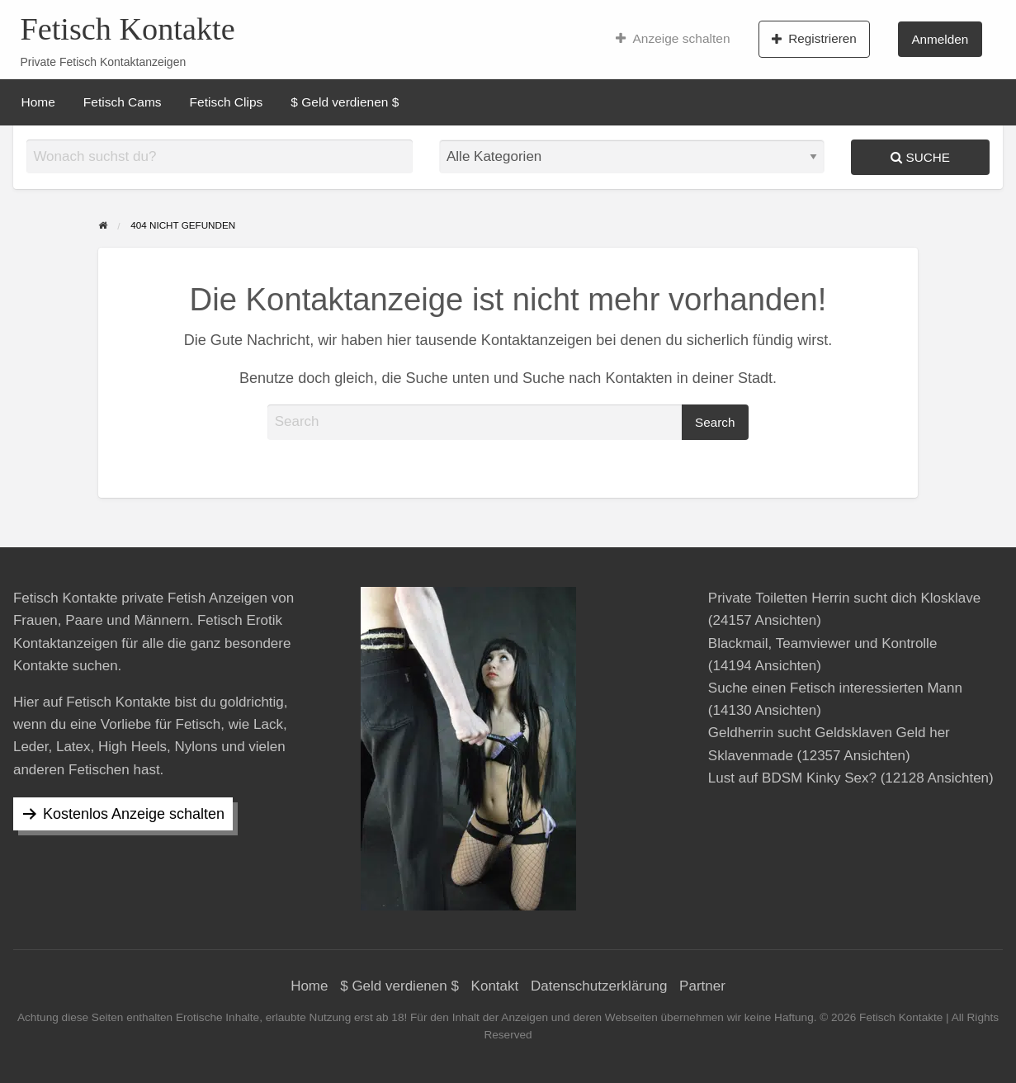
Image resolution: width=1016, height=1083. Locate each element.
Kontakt (495, 986)
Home (38, 102)
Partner (702, 986)
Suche (920, 157)
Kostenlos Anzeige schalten (133, 814)
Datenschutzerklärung (599, 986)
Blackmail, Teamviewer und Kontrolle (822, 643)
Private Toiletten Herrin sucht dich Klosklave (844, 598)
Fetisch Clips (226, 102)
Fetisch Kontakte (127, 29)
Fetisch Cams (122, 102)
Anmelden (939, 39)
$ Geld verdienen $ (345, 102)
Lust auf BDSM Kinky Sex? (792, 778)
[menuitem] (673, 39)
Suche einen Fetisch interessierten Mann (835, 688)
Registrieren (814, 38)
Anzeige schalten (673, 38)
